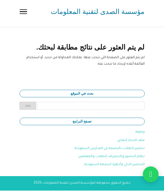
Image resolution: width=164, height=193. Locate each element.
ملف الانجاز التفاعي (131, 140)
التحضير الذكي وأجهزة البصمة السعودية (114, 164)
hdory (140, 132)
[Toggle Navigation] (23, 13)
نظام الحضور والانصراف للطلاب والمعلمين (111, 156)
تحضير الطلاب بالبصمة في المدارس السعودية (110, 148)
